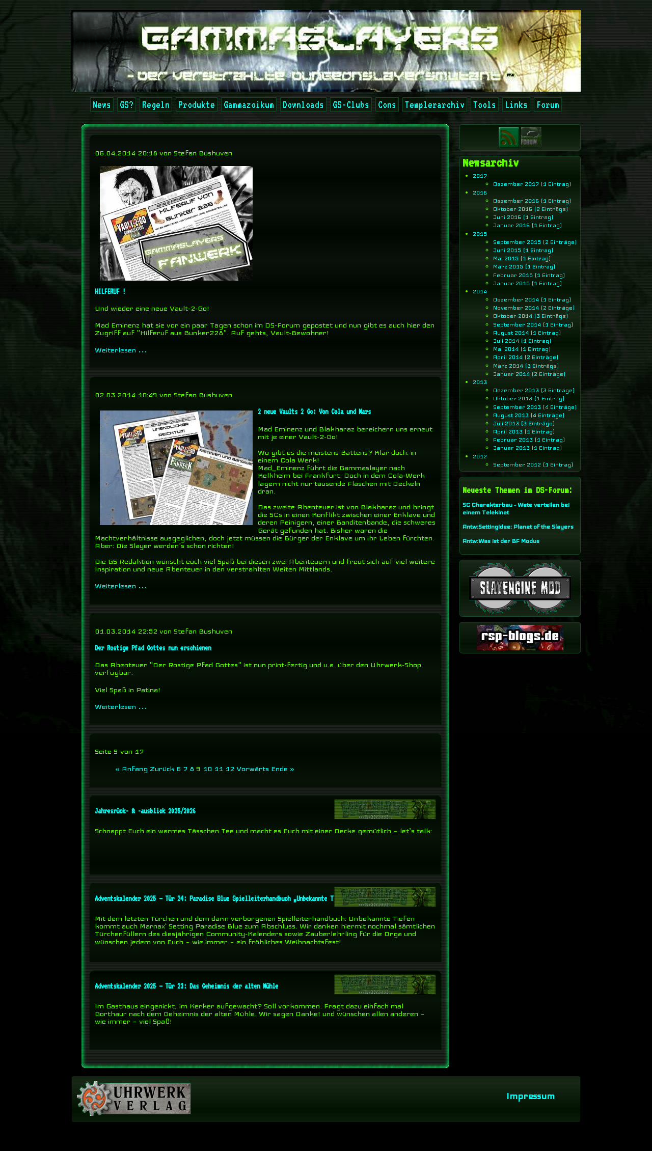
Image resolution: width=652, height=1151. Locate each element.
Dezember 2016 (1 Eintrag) (532, 200)
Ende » (282, 768)
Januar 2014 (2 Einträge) (529, 373)
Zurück (162, 768)
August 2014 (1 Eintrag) (527, 332)
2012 (480, 456)
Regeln (156, 104)
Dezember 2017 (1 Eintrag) (532, 183)
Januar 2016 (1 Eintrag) (527, 225)
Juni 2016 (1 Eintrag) (523, 217)
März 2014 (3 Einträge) (526, 365)
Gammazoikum (249, 104)
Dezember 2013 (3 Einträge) (534, 390)
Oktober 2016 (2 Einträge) (530, 208)
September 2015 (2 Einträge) (535, 241)
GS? (126, 104)
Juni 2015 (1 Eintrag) (523, 250)
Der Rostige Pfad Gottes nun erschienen (153, 648)
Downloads (303, 104)
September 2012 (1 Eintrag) (533, 464)
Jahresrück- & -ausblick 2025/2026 (145, 811)
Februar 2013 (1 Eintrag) (529, 439)
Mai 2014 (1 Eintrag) (522, 348)
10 (207, 768)
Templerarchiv (435, 104)
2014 (480, 291)
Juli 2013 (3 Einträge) (524, 423)
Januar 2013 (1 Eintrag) (527, 447)
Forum (547, 104)
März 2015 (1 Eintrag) (524, 266)
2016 (480, 192)
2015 (480, 233)
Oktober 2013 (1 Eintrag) (529, 398)
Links (516, 104)
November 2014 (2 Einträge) (534, 307)
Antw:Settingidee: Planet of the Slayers (518, 526)
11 (218, 768)
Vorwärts (252, 768)
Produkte (196, 104)
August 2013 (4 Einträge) (529, 415)
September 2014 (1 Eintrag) (533, 324)
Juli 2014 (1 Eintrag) (522, 340)
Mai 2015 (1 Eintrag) (522, 258)
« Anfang (131, 768)
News (102, 104)
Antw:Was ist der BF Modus (501, 540)
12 (229, 768)
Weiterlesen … (121, 349)
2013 (480, 382)
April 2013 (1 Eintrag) (524, 431)
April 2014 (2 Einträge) (526, 357)
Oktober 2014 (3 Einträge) (530, 315)
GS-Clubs (351, 104)
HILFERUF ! (110, 291)
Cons (387, 104)
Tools (484, 104)
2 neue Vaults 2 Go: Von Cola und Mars (314, 411)
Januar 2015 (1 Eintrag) (527, 283)
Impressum (530, 1096)
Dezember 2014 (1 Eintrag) (532, 299)
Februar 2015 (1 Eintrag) (529, 274)
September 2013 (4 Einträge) (535, 406)
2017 (480, 175)
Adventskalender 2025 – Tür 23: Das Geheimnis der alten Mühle (186, 986)
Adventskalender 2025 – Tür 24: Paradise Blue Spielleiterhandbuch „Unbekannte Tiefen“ (223, 898)
